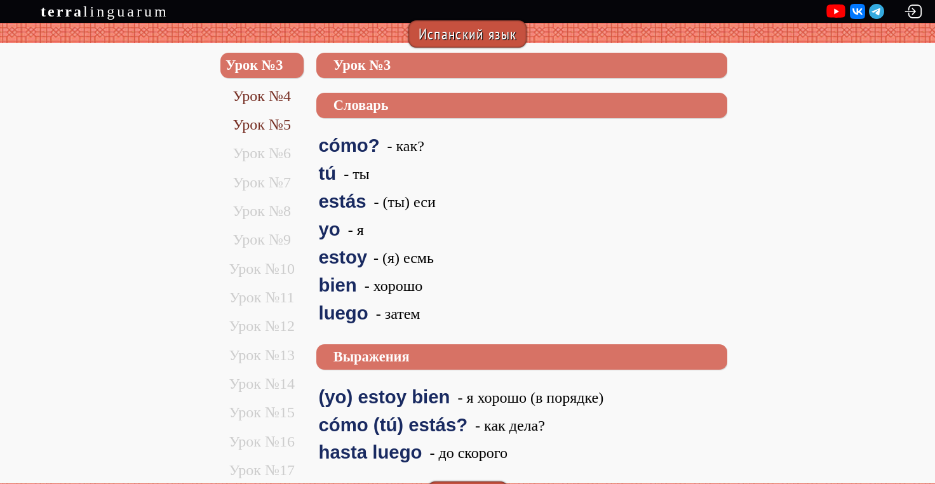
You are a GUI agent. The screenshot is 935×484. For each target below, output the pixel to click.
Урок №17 (261, 470)
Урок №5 (261, 124)
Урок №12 (261, 326)
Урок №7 (261, 182)
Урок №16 (261, 441)
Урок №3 (254, 65)
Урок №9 (261, 239)
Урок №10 (261, 268)
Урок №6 (261, 153)
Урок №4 (261, 96)
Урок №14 (261, 383)
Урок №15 (261, 412)
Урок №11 (262, 297)
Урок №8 (261, 211)
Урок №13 (261, 355)
